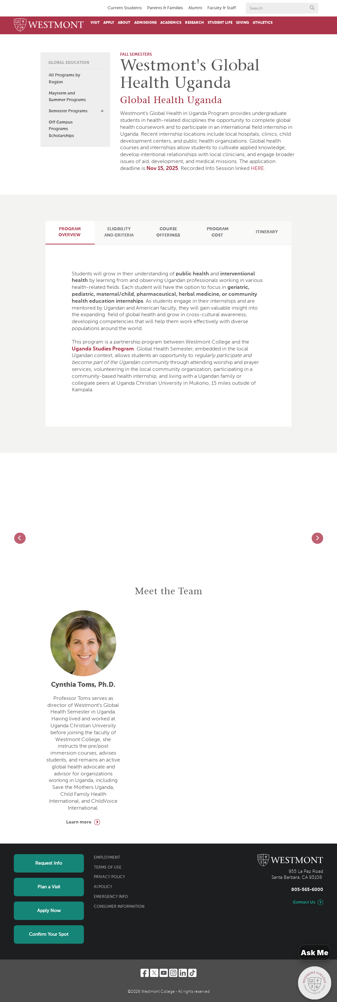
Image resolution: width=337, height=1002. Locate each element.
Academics (170, 23)
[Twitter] (154, 973)
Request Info (48, 863)
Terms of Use (107, 868)
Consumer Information (119, 907)
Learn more (78, 822)
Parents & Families (165, 8)
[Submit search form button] (312, 8)
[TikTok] (192, 973)
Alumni (195, 8)
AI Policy (103, 887)
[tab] (69, 232)
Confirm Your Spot (48, 934)
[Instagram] (173, 973)
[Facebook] (145, 973)
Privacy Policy (109, 877)
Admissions (145, 23)
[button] (102, 111)
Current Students (125, 8)
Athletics (262, 23)
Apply (108, 23)
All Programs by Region (64, 78)
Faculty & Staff (221, 8)
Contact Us (304, 902)
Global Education (68, 63)
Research (194, 23)
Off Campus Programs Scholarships (61, 129)
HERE (257, 168)
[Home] (49, 25)
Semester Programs (68, 111)
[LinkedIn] (183, 973)
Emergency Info (111, 897)
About (124, 23)
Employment (107, 858)
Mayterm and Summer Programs (67, 96)
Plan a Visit (49, 887)
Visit (95, 23)
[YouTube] (164, 973)
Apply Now (49, 910)
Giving (242, 23)
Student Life (220, 23)
